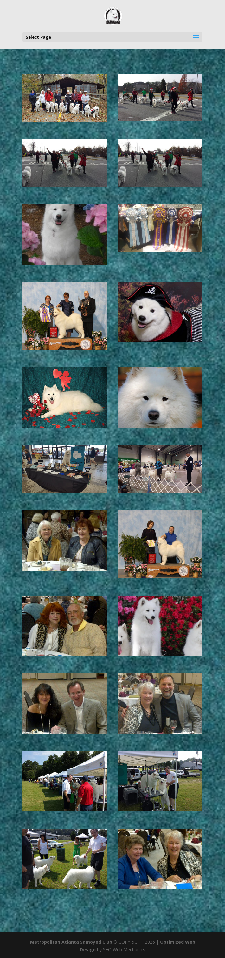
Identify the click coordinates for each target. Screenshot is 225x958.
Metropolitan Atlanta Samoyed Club (71, 942)
